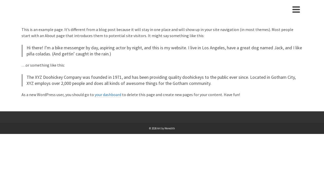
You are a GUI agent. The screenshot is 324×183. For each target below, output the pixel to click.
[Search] (297, 14)
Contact (280, 13)
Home (243, 13)
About (260, 13)
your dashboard (108, 103)
